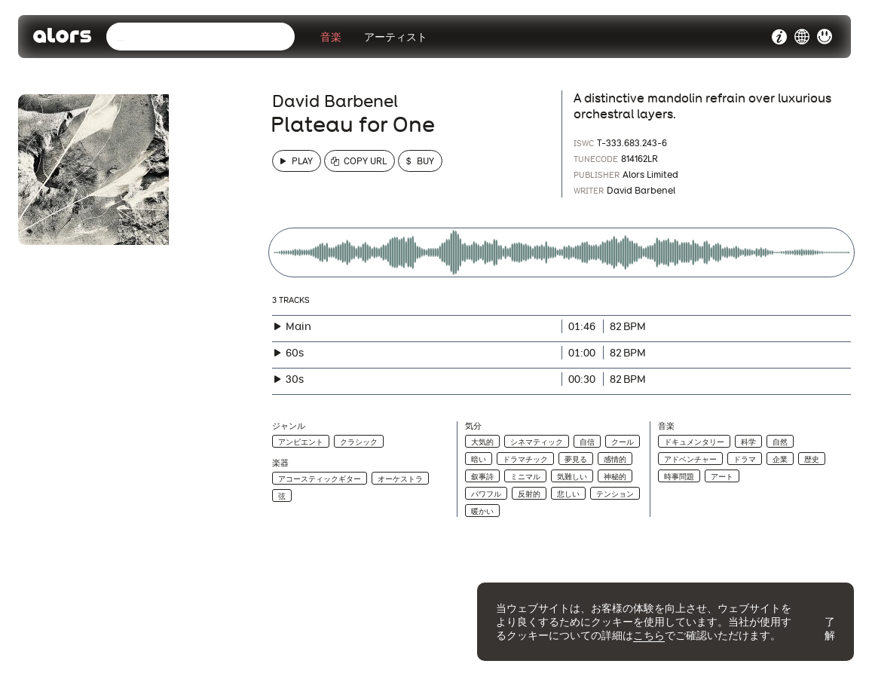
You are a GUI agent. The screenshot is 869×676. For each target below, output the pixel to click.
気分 (473, 426)
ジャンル (288, 426)
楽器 (280, 463)
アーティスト (395, 37)
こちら (649, 635)
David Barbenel (335, 101)
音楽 (330, 37)
